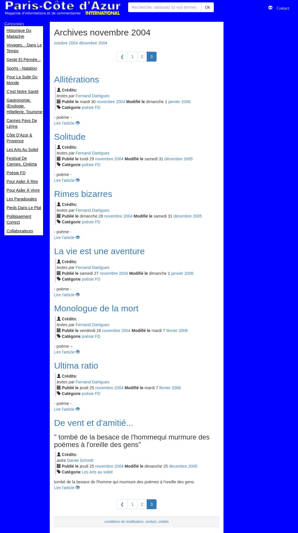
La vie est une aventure (99, 251)
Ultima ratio (76, 365)
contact (150, 522)
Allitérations (76, 79)
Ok (207, 7)
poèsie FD (91, 107)
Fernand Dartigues (92, 96)
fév (172, 330)
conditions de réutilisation (123, 522)
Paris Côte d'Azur (62, 8)
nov (106, 101)
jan (174, 101)
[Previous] (122, 57)
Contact (280, 7)
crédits (163, 522)
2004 (120, 101)
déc (173, 159)
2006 (185, 101)
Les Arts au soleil (97, 472)
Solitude (70, 136)
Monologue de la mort (96, 308)
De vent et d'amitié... (94, 423)
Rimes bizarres (83, 194)
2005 (188, 159)
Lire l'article (67, 123)
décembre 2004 (93, 43)
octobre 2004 (66, 43)
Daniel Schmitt (80, 460)
